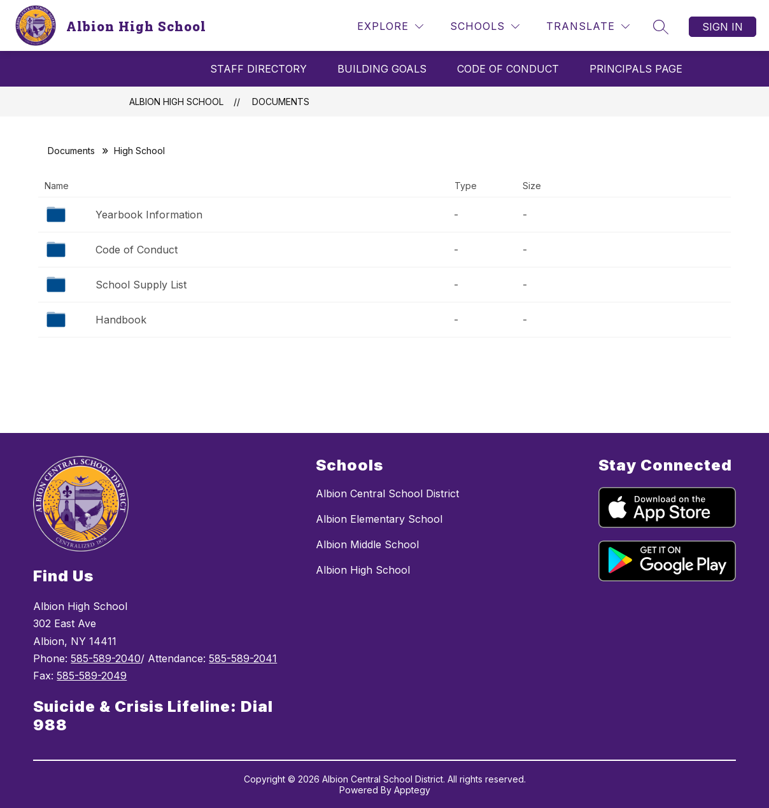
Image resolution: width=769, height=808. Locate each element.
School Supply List (141, 284)
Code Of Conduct (508, 68)
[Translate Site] (588, 26)
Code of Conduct (136, 249)
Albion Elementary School (379, 519)
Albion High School (176, 101)
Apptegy (412, 789)
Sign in (722, 26)
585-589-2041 (243, 658)
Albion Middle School (367, 544)
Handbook (120, 319)
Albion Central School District (387, 493)
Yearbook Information (148, 214)
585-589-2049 (92, 675)
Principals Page (635, 68)
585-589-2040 (106, 658)
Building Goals (382, 68)
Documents (280, 101)
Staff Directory (258, 68)
